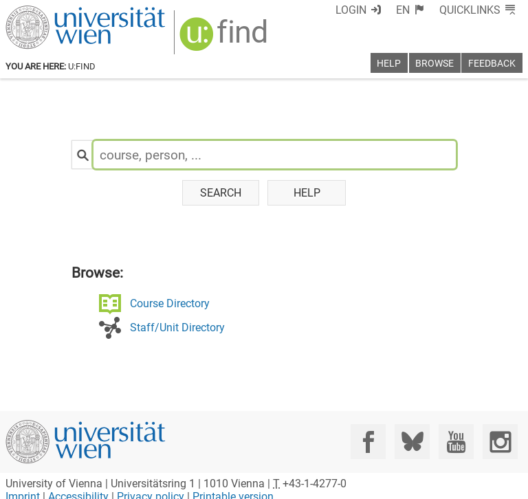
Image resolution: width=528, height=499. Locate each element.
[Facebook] (368, 441)
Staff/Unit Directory (177, 327)
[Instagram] (500, 441)
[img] (225, 38)
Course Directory (170, 303)
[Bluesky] (412, 441)
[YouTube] (456, 441)
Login (351, 9)
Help (307, 192)
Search (220, 192)
